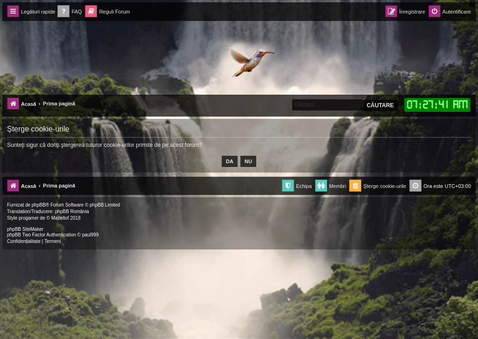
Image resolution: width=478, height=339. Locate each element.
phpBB (39, 205)
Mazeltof (60, 218)
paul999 (90, 234)
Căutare (380, 105)
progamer (29, 218)
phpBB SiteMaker (25, 229)
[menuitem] (69, 12)
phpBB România (72, 211)
